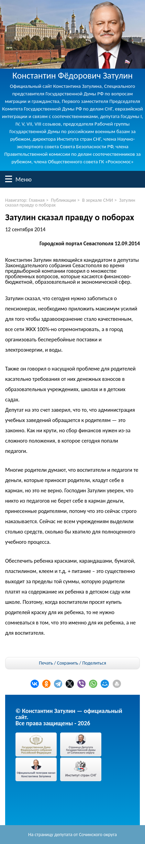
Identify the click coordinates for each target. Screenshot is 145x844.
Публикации (63, 200)
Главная (37, 200)
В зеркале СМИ (97, 200)
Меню (8, 179)
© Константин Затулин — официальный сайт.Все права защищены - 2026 (68, 717)
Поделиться (94, 663)
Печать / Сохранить (58, 663)
